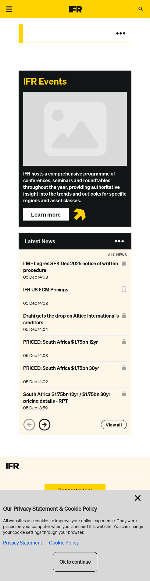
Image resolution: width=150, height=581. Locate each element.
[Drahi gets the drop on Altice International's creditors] (71, 322)
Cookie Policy (64, 542)
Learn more (46, 214)
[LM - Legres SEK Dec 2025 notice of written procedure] (71, 270)
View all (114, 425)
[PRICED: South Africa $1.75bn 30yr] (61, 374)
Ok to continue (75, 561)
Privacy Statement (22, 542)
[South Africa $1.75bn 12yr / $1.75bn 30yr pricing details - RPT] (71, 401)
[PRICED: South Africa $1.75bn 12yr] (60, 348)
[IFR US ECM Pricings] (45, 296)
